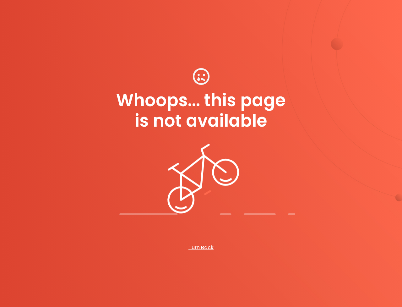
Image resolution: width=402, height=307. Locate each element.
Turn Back (201, 247)
